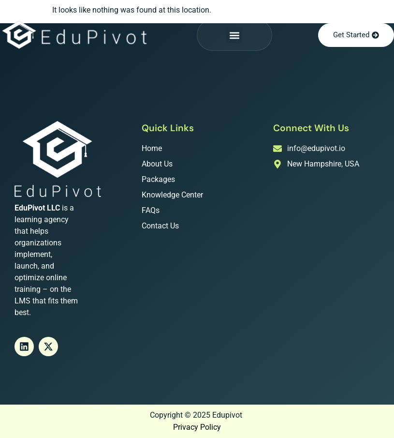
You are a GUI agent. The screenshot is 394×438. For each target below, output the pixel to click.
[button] (234, 35)
